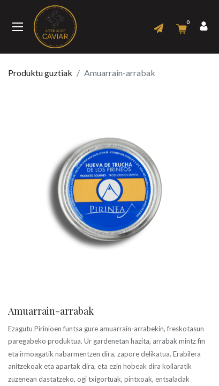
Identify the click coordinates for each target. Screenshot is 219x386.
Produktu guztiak (40, 73)
